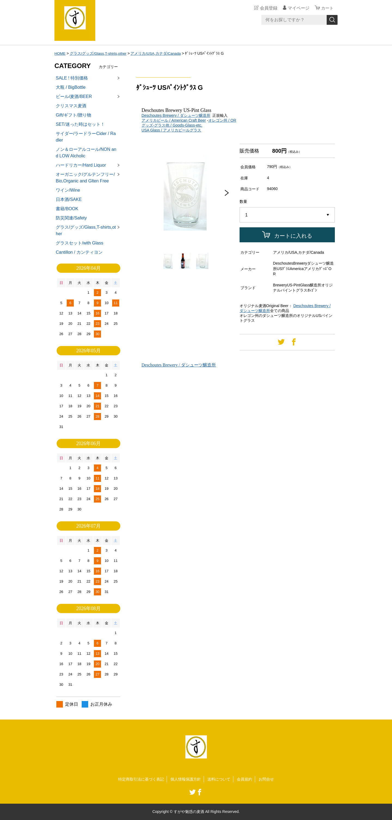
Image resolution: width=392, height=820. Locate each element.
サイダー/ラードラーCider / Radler (86, 136)
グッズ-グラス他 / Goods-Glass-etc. (172, 125)
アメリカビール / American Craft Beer (174, 120)
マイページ (298, 8)
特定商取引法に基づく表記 (141, 779)
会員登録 (268, 8)
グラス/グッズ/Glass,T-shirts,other (99, 53)
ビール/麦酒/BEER (74, 96)
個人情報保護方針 (185, 779)
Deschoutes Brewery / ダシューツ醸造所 (176, 115)
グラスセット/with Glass (79, 243)
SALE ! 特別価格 (72, 78)
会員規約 (244, 779)
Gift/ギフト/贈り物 (73, 115)
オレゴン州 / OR (222, 120)
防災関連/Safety (71, 218)
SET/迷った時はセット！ (80, 124)
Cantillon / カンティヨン (79, 252)
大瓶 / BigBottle (70, 87)
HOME (60, 53)
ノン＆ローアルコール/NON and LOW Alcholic (86, 152)
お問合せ (266, 779)
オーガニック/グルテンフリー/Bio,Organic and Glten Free (85, 177)
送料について (218, 779)
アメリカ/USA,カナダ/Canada (157, 53)
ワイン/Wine (68, 190)
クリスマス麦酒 (71, 105)
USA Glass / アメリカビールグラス (171, 130)
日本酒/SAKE (69, 199)
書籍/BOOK (67, 208)
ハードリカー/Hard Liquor (81, 165)
